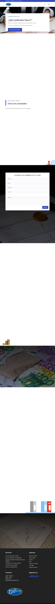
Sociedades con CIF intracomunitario (13, 563)
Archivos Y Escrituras (33, 563)
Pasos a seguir (32, 557)
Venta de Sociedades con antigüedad (13, 557)
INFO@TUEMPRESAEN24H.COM (12, 580)
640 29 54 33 (8, 578)
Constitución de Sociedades (11, 565)
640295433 (8, 0)
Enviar (45, 207)
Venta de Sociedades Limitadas (12, 555)
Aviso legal (31, 565)
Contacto (31, 559)
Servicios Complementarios (11, 567)
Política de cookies (33, 567)
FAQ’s (30, 561)
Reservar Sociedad (15, 29)
